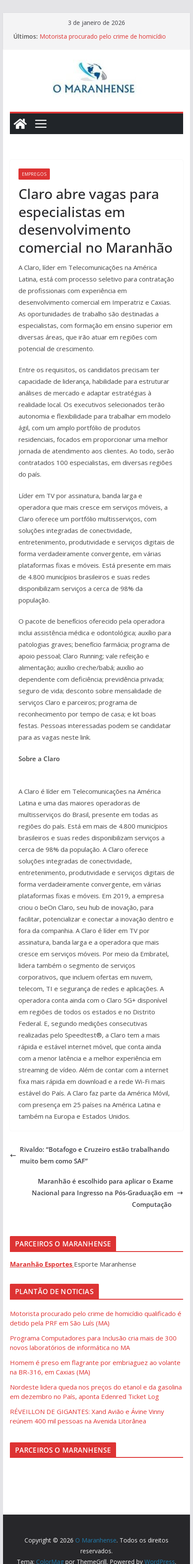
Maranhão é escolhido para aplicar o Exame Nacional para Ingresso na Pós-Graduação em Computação (107, 1193)
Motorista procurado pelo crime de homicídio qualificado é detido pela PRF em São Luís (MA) (106, 40)
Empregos (34, 174)
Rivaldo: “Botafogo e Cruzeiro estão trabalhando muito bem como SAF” (89, 1155)
